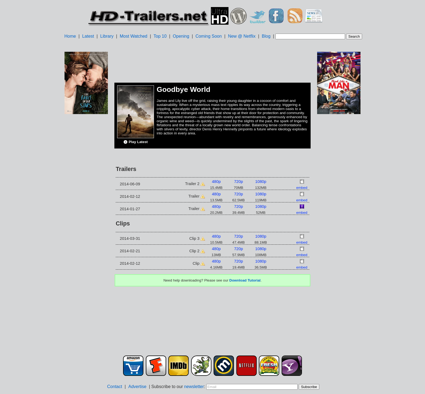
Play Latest (135, 142)
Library (107, 36)
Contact (114, 386)
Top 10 (160, 36)
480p (216, 181)
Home (70, 36)
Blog (266, 36)
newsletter (194, 386)
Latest (88, 36)
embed (301, 188)
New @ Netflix (242, 36)
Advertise (137, 386)
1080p (260, 181)
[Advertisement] (86, 201)
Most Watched (133, 36)
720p (238, 181)
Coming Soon (208, 36)
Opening (181, 36)
